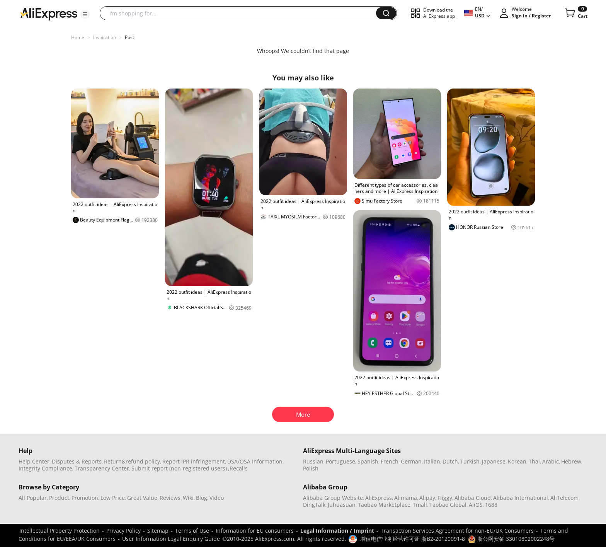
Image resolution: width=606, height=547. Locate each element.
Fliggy (444, 497)
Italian (432, 461)
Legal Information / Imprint (337, 530)
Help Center (34, 461)
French (389, 461)
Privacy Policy (123, 530)
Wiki (188, 497)
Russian (313, 461)
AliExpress (378, 497)
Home (77, 37)
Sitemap (158, 530)
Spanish (367, 461)
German (411, 461)
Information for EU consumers (255, 530)
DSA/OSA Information (255, 461)
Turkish (470, 461)
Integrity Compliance (45, 468)
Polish (310, 468)
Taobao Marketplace (384, 504)
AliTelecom (564, 497)
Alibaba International (520, 497)
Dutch (450, 461)
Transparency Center (102, 468)
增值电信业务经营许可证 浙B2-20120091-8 (412, 538)
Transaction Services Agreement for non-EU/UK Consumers (457, 530)
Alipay (427, 497)
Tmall (420, 504)
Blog (201, 497)
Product (59, 497)
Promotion (84, 497)
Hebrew (571, 461)
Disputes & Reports (77, 461)
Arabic (550, 461)
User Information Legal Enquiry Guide (171, 538)
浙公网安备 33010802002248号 (511, 538)
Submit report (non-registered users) (179, 468)
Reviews (170, 497)
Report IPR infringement (193, 461)
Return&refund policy (132, 461)
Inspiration (104, 37)
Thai (534, 461)
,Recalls (238, 468)
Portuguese (340, 461)
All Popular (33, 497)
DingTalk (314, 504)
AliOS (476, 504)
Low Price (112, 497)
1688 (491, 504)
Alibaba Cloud (472, 497)
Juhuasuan (342, 504)
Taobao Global (447, 504)
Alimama (405, 497)
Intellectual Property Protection (59, 530)
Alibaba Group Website (333, 497)
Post (129, 37)
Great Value (142, 497)
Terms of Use (192, 530)
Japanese (494, 461)
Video (216, 497)
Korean (517, 461)
